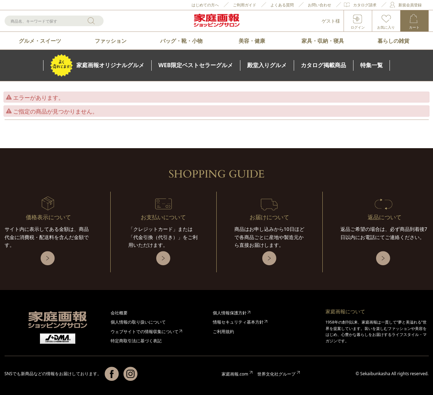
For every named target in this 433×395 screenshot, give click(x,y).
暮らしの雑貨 (393, 40)
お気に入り (386, 27)
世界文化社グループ (276, 374)
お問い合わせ (319, 4)
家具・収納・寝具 (323, 40)
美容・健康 (252, 40)
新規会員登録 (410, 4)
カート (414, 27)
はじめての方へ (205, 4)
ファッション (111, 40)
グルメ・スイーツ (40, 40)
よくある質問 (282, 4)
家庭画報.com (235, 374)
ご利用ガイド (244, 4)
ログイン (358, 27)
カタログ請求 (364, 4)
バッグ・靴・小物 (181, 40)
